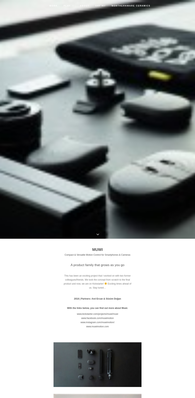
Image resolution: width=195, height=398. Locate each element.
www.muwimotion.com (97, 326)
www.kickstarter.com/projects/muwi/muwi (97, 314)
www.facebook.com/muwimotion (97, 318)
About (84, 6)
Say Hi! (100, 6)
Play (69, 6)
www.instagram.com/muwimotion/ (97, 322)
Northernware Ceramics (131, 6)
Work (53, 6)
